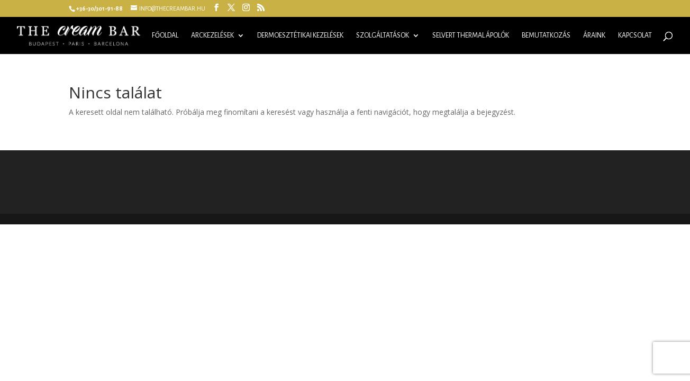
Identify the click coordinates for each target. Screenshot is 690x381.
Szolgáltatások (382, 35)
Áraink (594, 35)
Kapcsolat (635, 35)
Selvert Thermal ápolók (470, 35)
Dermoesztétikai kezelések (300, 35)
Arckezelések (212, 35)
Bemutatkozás (546, 35)
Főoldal (165, 35)
